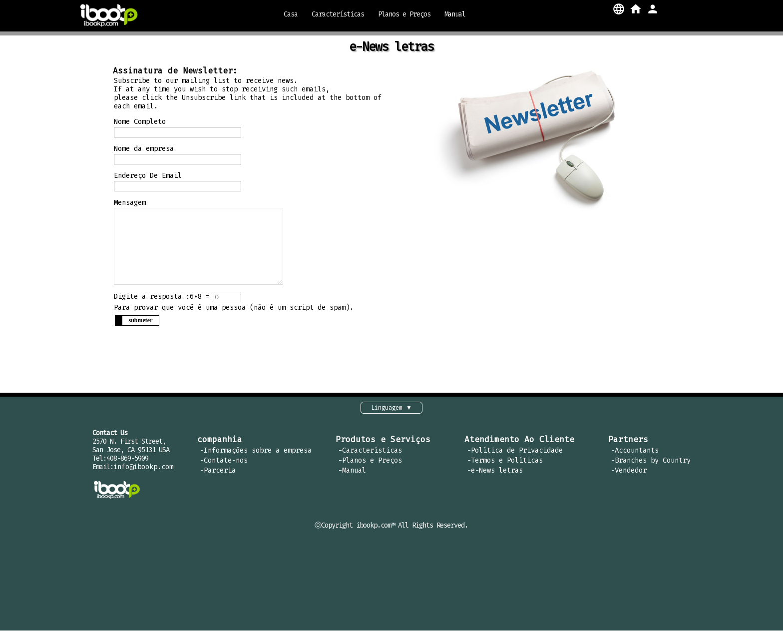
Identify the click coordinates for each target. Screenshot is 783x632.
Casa (291, 14)
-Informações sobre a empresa (256, 452)
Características (338, 14)
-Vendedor (629, 472)
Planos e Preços (404, 14)
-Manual (352, 472)
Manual (454, 14)
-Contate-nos (224, 462)
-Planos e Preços (370, 462)
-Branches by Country (651, 462)
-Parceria (218, 472)
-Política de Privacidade (515, 452)
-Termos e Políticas (505, 462)
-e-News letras (495, 472)
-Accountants (635, 452)
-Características (370, 452)
